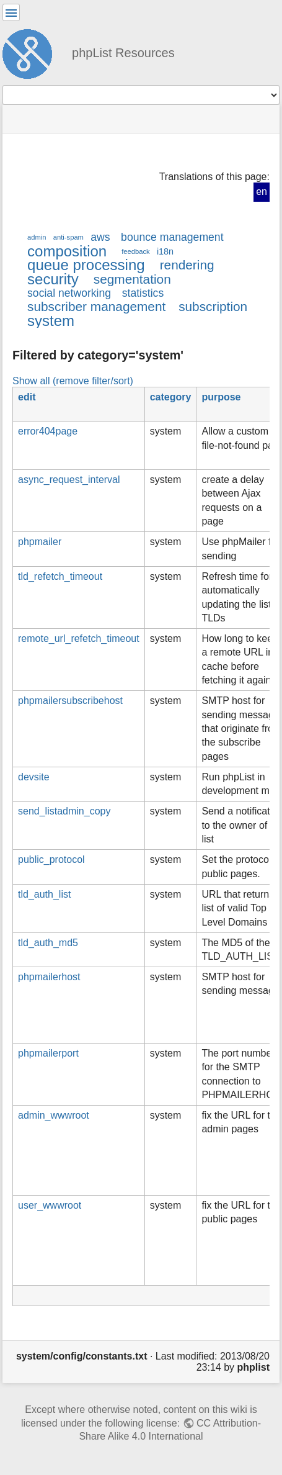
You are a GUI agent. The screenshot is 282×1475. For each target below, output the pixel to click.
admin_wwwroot (53, 1115)
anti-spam (68, 237)
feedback (135, 251)
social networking (69, 293)
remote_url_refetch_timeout (78, 638)
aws (100, 237)
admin (36, 237)
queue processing (86, 264)
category (171, 397)
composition (67, 251)
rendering (187, 265)
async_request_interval (69, 479)
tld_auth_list (44, 894)
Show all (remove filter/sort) (72, 380)
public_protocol (51, 859)
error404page (47, 431)
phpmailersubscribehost (70, 700)
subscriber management (96, 306)
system (50, 320)
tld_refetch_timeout (60, 576)
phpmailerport (48, 1053)
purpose (220, 397)
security (53, 279)
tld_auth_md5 (48, 942)
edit (26, 397)
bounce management (172, 237)
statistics (143, 293)
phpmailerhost (49, 977)
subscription (212, 306)
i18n (165, 251)
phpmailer (39, 541)
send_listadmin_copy (64, 811)
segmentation (132, 279)
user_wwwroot (49, 1205)
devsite (34, 777)
